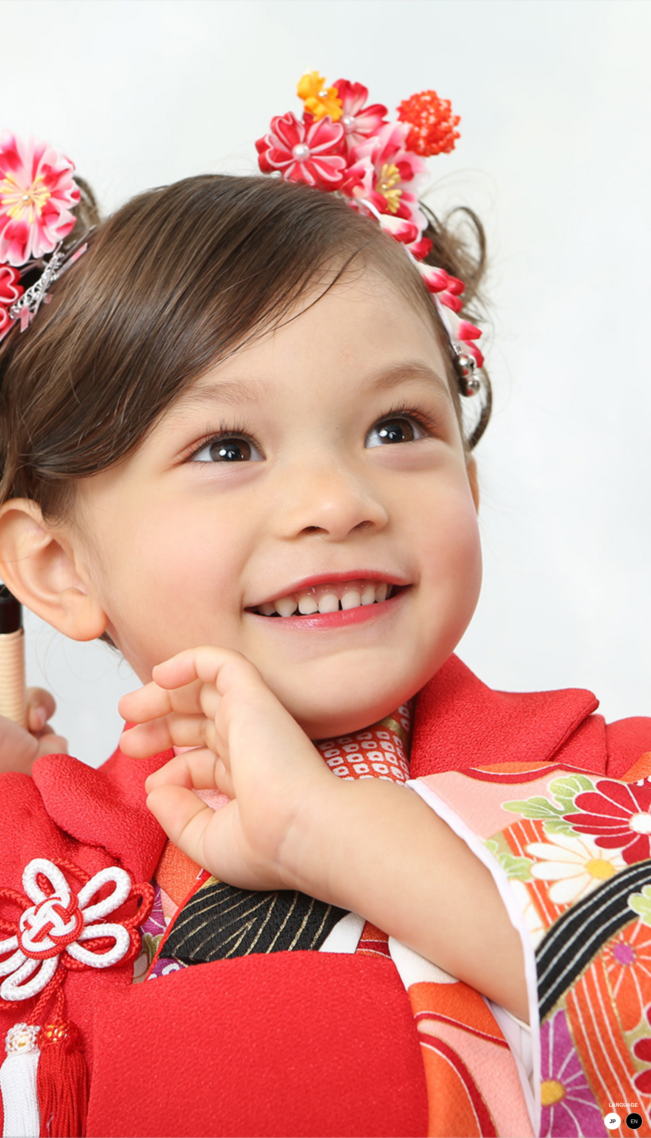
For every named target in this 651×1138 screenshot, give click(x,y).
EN (634, 1121)
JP (613, 1121)
